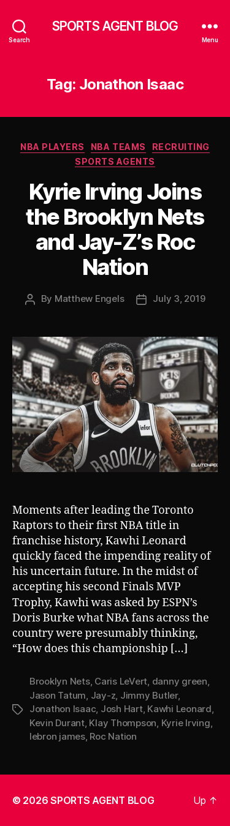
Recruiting (181, 146)
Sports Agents (115, 161)
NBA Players (52, 146)
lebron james (57, 736)
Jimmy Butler (149, 695)
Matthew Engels (89, 298)
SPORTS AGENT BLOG (115, 26)
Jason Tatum (57, 695)
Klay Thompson (122, 723)
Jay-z (103, 695)
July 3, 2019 (179, 298)
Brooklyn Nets (59, 681)
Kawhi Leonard (179, 709)
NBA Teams (118, 146)
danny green (179, 681)
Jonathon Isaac (62, 709)
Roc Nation (113, 736)
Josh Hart (122, 709)
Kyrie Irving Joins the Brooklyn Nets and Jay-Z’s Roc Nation (115, 229)
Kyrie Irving (185, 723)
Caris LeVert (120, 681)
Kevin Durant (57, 723)
